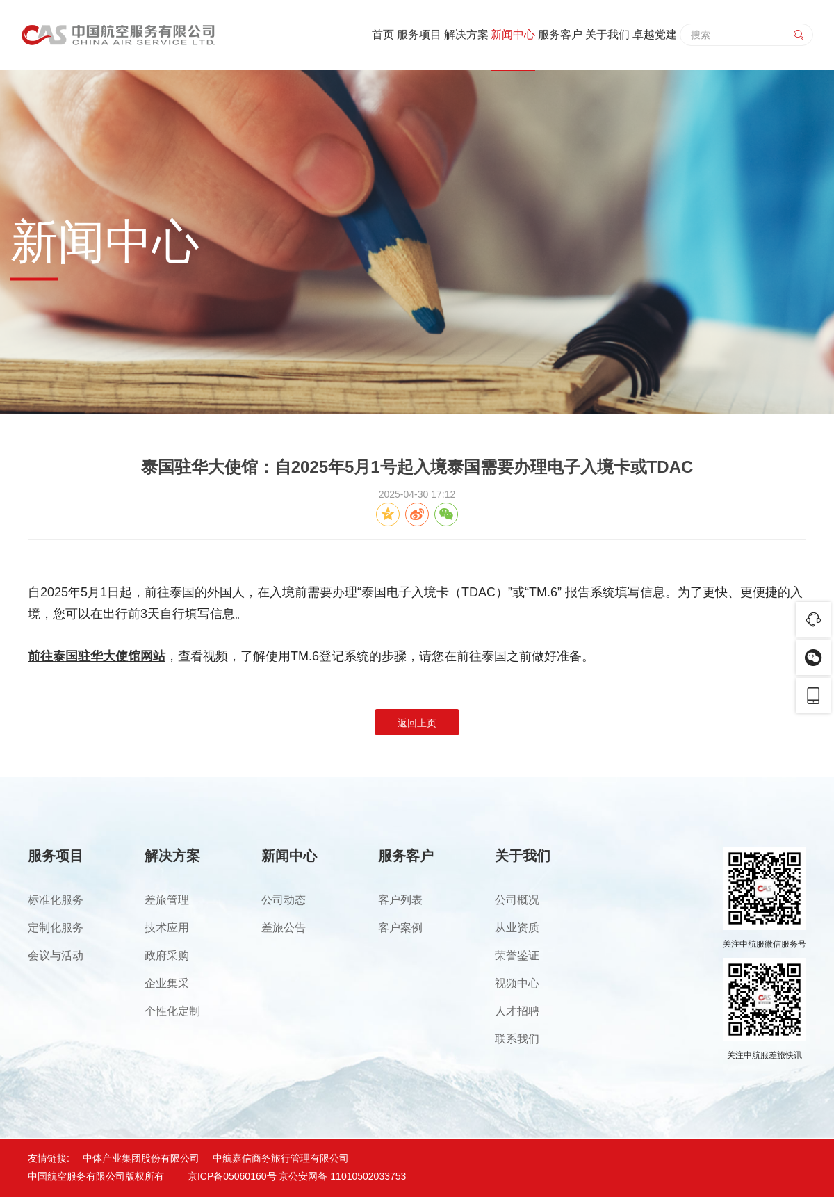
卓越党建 (654, 34)
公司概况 (517, 900)
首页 (383, 34)
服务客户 (560, 34)
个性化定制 (172, 1011)
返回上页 (417, 722)
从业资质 (517, 928)
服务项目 (419, 34)
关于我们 (607, 34)
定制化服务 (55, 928)
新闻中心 (513, 34)
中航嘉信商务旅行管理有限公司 (281, 1158)
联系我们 (517, 1039)
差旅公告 (283, 928)
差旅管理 (167, 900)
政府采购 (167, 955)
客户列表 (400, 900)
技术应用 (167, 928)
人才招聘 (517, 1011)
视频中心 (517, 983)
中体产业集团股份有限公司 (141, 1158)
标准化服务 (55, 900)
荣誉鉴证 (517, 955)
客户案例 (400, 928)
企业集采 (167, 983)
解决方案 (466, 34)
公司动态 (283, 900)
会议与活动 (55, 955)
